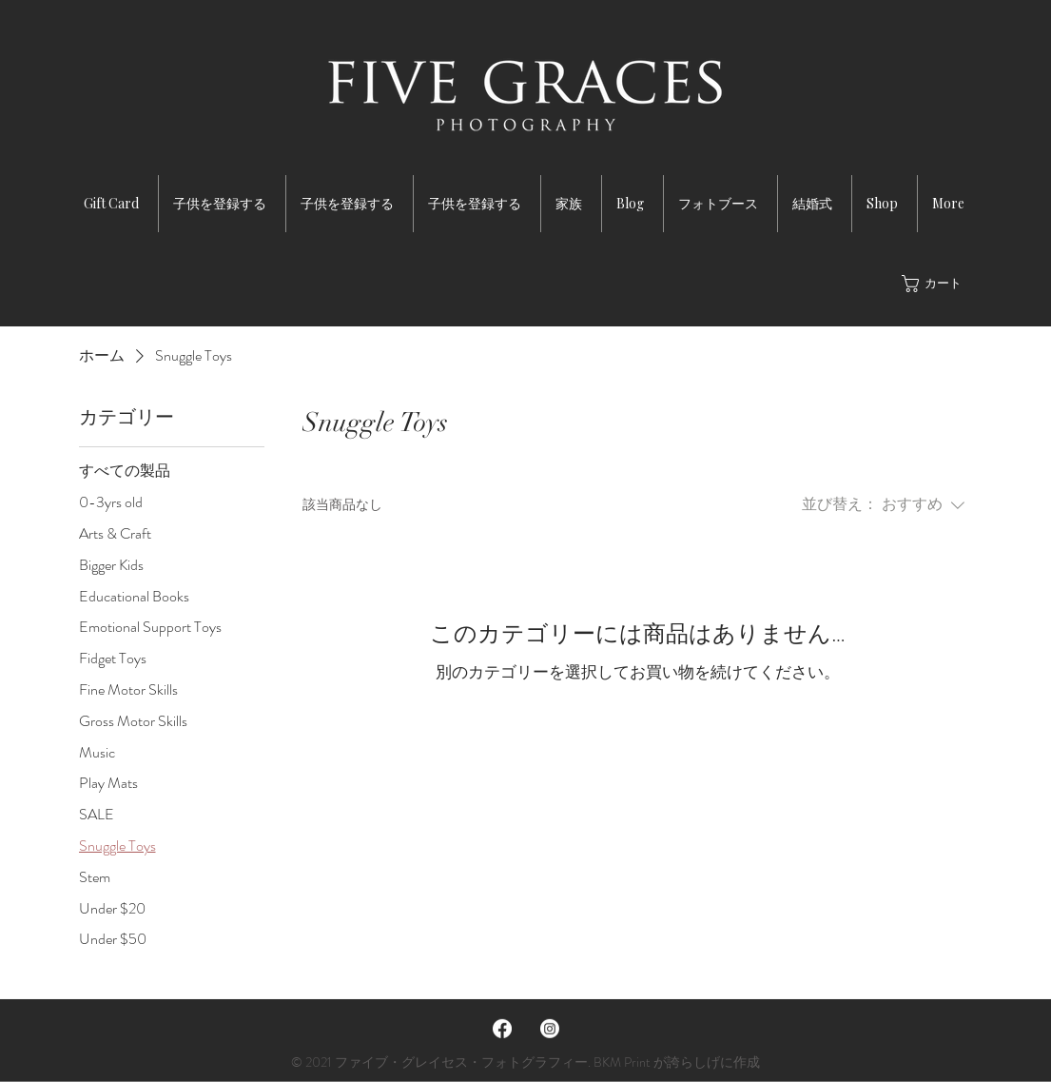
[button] (936, 283)
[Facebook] (502, 1028)
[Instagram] (549, 1028)
